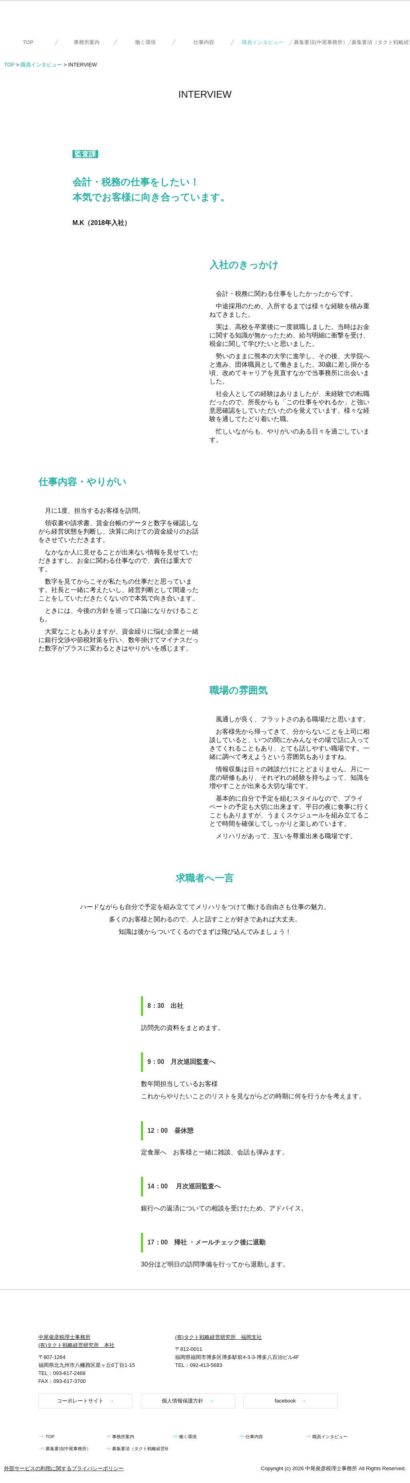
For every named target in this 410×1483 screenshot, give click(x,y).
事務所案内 (87, 42)
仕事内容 (203, 42)
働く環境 (145, 42)
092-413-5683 (206, 1365)
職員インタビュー (262, 42)
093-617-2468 (69, 1373)
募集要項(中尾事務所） (321, 42)
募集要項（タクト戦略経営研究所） (381, 42)
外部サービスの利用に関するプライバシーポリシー (64, 1468)
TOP (28, 42)
